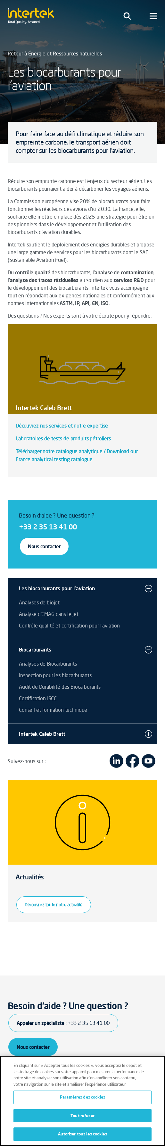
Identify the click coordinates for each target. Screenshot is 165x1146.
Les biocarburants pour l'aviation (57, 588)
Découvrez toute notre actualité (54, 905)
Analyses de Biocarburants (48, 663)
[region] (82, 1101)
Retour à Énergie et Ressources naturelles (55, 53)
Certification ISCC (38, 698)
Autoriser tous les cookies (82, 1133)
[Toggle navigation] (127, 16)
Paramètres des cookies (82, 1097)
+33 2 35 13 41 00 (48, 526)
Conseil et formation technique (53, 710)
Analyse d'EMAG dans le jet (48, 614)
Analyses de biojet (39, 602)
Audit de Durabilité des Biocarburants (60, 687)
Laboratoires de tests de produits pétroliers (63, 438)
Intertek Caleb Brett (42, 734)
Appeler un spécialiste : (63, 1023)
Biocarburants (35, 649)
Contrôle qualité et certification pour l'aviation (69, 625)
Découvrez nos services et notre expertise (62, 425)
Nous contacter (44, 546)
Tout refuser (82, 1115)
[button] (148, 588)
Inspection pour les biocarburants (55, 675)
